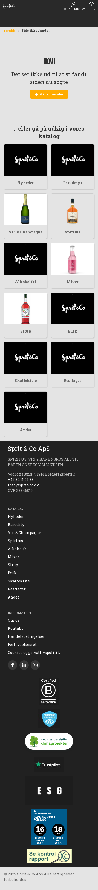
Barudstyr (72, 182)
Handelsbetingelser (26, 636)
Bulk (72, 331)
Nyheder (25, 182)
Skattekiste (26, 380)
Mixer (73, 281)
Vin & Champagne (25, 232)
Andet (25, 429)
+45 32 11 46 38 (21, 479)
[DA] (9, 6)
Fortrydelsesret (22, 644)
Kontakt (15, 628)
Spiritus (72, 232)
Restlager (72, 380)
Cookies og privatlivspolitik (34, 652)
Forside (9, 31)
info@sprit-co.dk (23, 485)
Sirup (25, 331)
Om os (13, 620)
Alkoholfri (25, 281)
